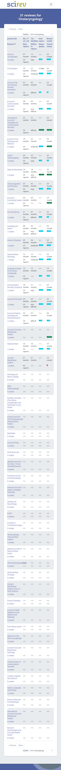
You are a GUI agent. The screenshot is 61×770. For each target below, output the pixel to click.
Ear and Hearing (13, 212)
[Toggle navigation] (51, 4)
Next (21, 29)
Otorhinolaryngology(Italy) (17, 563)
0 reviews (10, 380)
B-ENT (9, 513)
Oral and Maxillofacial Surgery (11, 360)
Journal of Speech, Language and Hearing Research (14, 315)
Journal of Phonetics (14, 299)
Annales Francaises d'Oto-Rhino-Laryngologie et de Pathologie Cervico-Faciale (14, 402)
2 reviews (10, 109)
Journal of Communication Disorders (13, 103)
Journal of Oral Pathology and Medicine (12, 141)
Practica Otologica (13, 600)
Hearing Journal (13, 452)
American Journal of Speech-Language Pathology (14, 489)
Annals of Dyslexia (14, 240)
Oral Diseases (12, 68)
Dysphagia (11, 433)
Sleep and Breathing (14, 169)
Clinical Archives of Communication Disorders (14, 664)
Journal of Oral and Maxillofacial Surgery (14, 331)
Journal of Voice (13, 443)
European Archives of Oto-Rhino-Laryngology (14, 270)
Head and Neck (12, 344)
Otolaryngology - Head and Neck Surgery (13, 536)
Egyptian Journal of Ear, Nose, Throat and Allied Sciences (14, 463)
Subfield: (25, 34)
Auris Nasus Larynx (14, 626)
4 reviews (10, 60)
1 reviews (10, 189)
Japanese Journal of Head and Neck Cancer (14, 551)
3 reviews (10, 74)
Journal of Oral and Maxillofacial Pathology (14, 650)
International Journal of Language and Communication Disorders (13, 122)
